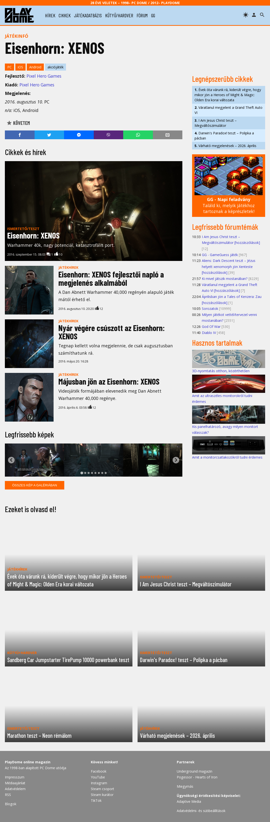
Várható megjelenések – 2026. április (225, 145)
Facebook (98, 771)
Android (35, 67)
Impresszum (14, 777)
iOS (20, 67)
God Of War (211, 326)
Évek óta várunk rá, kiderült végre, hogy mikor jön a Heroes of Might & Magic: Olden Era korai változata (228, 94)
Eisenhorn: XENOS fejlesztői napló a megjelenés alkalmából (111, 278)
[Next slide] (176, 460)
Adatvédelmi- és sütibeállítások (201, 810)
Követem (18, 123)
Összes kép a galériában (34, 485)
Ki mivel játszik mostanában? (225, 278)
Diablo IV (209, 332)
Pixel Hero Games (44, 76)
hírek (50, 15)
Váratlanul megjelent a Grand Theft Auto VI (228, 110)
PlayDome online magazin (27, 762)
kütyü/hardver (119, 15)
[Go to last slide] (11, 460)
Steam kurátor (102, 794)
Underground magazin (194, 771)
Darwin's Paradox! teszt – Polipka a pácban (224, 135)
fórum (142, 15)
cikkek (65, 15)
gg (153, 15)
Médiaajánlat (15, 783)
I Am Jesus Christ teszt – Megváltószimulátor (216, 123)
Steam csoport (102, 788)
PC (9, 67)
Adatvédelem (15, 788)
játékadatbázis (88, 15)
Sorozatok (210, 308)
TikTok (96, 800)
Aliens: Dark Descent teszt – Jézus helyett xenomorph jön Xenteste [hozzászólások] (228, 266)
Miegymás (185, 786)
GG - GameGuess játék (220, 254)
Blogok (10, 804)
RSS (8, 794)
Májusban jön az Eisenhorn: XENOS (108, 381)
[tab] (81, 472)
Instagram (99, 783)
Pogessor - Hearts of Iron (197, 777)
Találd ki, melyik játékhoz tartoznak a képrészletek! (229, 205)
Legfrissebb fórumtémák (225, 226)
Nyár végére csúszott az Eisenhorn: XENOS (111, 332)
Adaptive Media (189, 801)
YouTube (98, 777)
